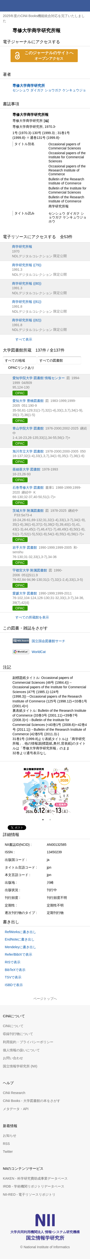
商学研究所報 (22, 246)
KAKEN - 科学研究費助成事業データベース (35, 1178)
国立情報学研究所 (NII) (20, 1066)
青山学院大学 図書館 (28, 428)
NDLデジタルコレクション (32, 256)
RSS (6, 1144)
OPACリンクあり (18, 368)
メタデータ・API (16, 1109)
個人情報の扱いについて (21, 1050)
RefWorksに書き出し (20, 932)
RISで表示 (12, 962)
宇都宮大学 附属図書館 (29, 570)
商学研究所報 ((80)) (26, 283)
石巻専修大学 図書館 (28, 487)
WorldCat (39, 652)
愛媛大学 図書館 (24, 593)
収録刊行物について (18, 1034)
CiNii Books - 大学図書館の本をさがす (31, 1101)
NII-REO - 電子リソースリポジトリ (29, 1194)
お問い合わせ (13, 1058)
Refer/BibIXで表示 (18, 954)
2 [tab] (52, 819)
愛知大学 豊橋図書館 (28, 401)
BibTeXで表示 (15, 970)
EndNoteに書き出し (20, 939)
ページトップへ (45, 998)
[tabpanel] (46, 790)
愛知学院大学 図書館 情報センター (38, 378)
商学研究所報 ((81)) (26, 302)
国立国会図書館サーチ (48, 641)
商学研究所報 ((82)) (26, 320)
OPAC (20, 393)
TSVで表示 (13, 977)
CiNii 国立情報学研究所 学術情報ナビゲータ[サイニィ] (21, 6)
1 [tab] (44, 819)
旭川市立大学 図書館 (28, 451)
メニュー (84, 5)
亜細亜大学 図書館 (26, 469)
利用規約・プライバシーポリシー (28, 1042)
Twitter (8, 1151)
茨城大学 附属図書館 (28, 510)
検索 (72, 5)
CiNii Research (14, 1093)
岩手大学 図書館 (24, 547)
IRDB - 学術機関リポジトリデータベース (33, 1186)
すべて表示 (23, 339)
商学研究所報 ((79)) (26, 265)
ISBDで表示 (14, 985)
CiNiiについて (13, 1026)
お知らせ (9, 1135)
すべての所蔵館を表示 (32, 617)
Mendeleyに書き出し (20, 947)
